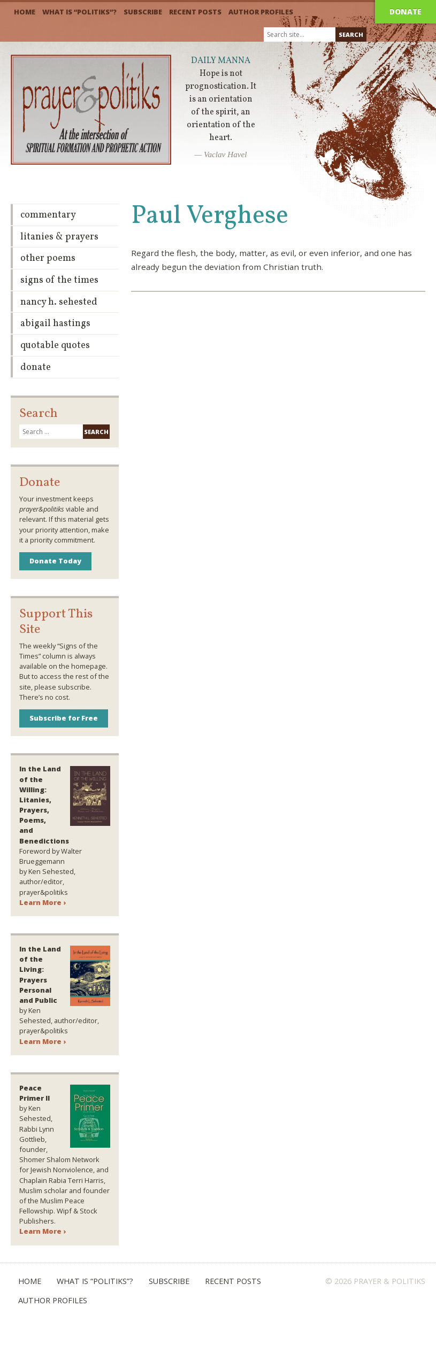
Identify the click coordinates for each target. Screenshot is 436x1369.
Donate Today (55, 561)
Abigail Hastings (55, 323)
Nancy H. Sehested (58, 302)
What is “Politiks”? (79, 12)
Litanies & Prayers (59, 237)
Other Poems (47, 258)
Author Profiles (260, 12)
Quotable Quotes (55, 345)
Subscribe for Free (63, 718)
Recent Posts (195, 12)
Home (24, 12)
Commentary (48, 215)
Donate (405, 11)
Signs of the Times (59, 280)
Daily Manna (220, 61)
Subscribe (143, 12)
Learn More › (42, 902)
